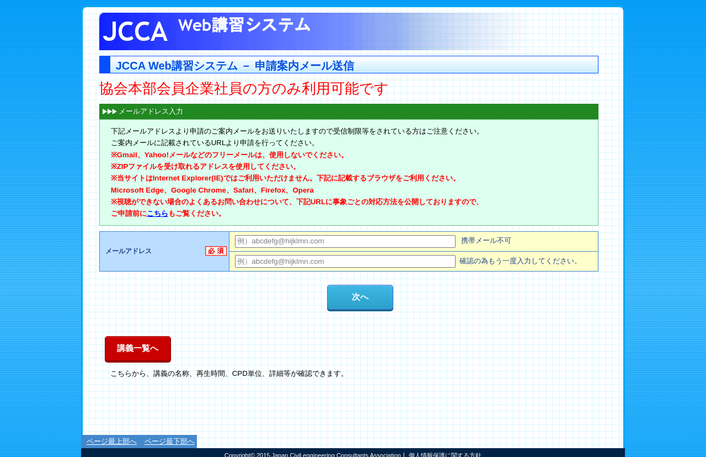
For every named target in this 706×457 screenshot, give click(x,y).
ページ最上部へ (112, 441)
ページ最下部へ (170, 441)
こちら (157, 213)
